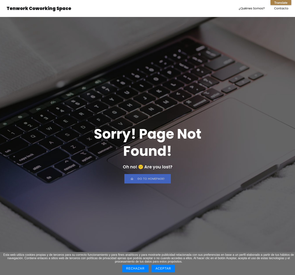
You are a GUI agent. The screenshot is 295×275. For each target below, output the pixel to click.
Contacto (281, 8)
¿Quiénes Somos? (252, 8)
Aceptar (163, 268)
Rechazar (135, 268)
